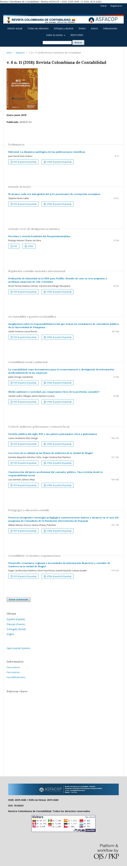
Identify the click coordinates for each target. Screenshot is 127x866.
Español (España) (16, 619)
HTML (30, 246)
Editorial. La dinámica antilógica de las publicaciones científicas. (47, 151)
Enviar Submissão (18, 599)
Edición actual (14, 28)
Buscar (78, 42)
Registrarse (116, 5)
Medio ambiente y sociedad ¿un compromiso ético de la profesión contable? (53, 391)
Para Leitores (13, 667)
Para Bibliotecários (16, 677)
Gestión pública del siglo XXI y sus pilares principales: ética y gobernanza (52, 434)
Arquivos (20, 52)
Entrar (104, 5)
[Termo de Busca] (57, 42)
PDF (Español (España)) (24, 161)
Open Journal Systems (18, 648)
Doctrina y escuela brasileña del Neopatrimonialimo (39, 236)
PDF (15, 246)
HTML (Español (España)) (58, 161)
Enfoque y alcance (63, 28)
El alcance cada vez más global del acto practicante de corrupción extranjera (54, 194)
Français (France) (16, 624)
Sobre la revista (54, 35)
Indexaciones (110, 28)
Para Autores (13, 672)
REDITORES (76, 35)
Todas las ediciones (38, 28)
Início (9, 52)
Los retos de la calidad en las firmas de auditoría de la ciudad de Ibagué (50, 453)
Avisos (94, 28)
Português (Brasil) (16, 629)
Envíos (82, 28)
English (10, 634)
